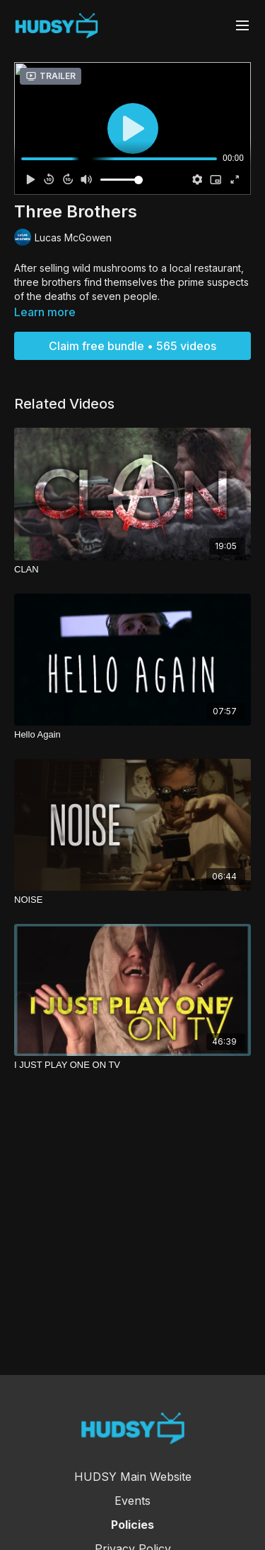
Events (132, 1501)
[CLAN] (132, 570)
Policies (132, 1525)
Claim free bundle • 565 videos (132, 346)
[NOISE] (132, 900)
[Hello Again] (132, 735)
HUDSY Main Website (133, 1477)
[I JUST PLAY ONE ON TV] (132, 1065)
